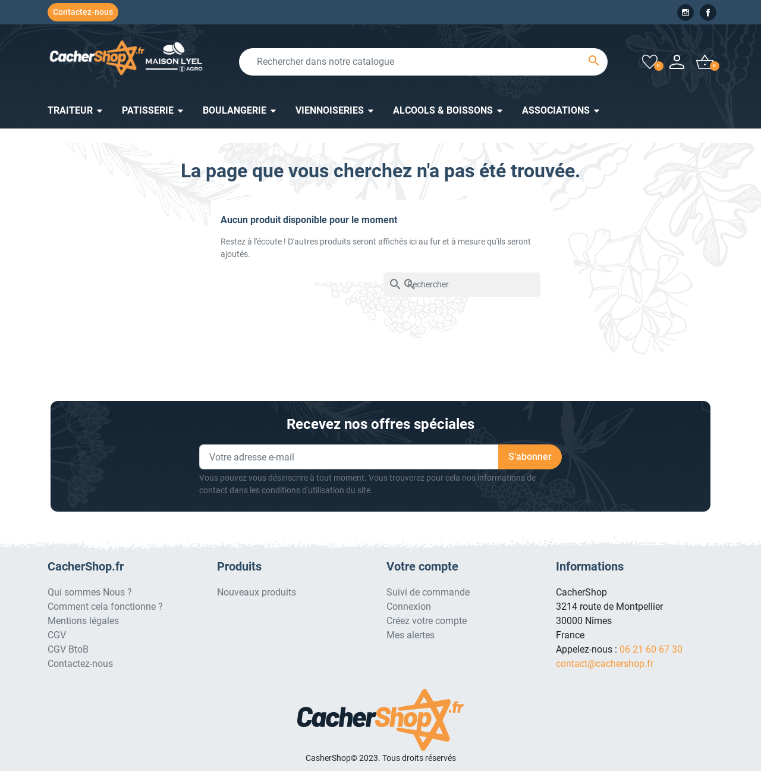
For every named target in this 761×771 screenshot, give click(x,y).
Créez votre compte (426, 620)
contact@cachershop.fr (604, 663)
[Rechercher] (461, 284)
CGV (57, 635)
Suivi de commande (428, 592)
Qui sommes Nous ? (90, 592)
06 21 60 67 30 (651, 649)
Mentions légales (83, 620)
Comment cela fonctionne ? (105, 606)
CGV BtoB (68, 649)
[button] (704, 61)
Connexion (408, 606)
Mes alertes (410, 635)
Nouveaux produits (256, 592)
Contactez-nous (83, 12)
